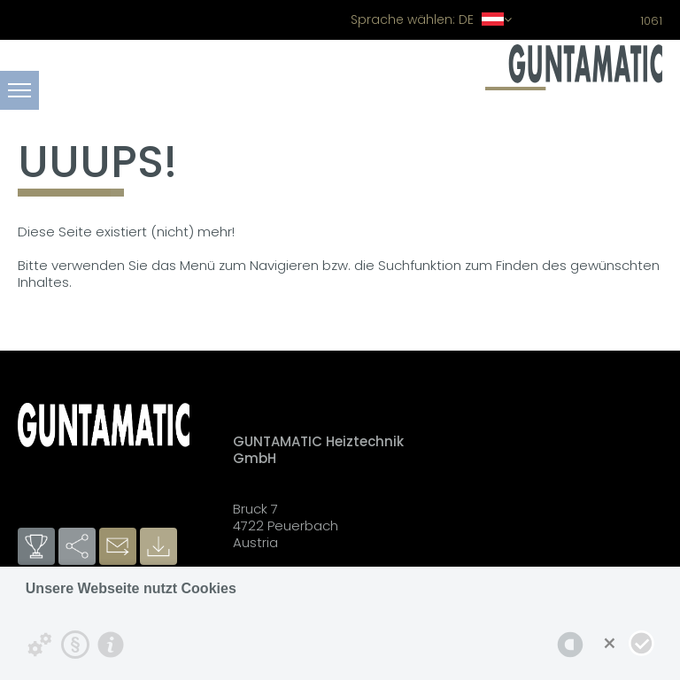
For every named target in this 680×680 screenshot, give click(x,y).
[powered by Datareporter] (570, 644)
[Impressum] (111, 644)
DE (431, 19)
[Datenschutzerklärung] (75, 644)
